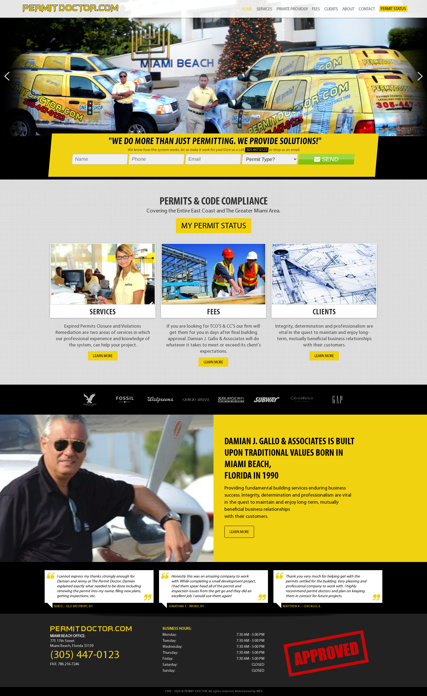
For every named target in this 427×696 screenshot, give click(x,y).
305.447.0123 (256, 150)
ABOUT (348, 9)
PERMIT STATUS (393, 9)
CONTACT (367, 9)
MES (260, 691)
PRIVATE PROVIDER (292, 9)
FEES (316, 9)
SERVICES (264, 9)
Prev (7, 76)
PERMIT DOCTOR (195, 691)
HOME (247, 9)
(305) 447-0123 (85, 655)
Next (420, 76)
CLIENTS (331, 9)
